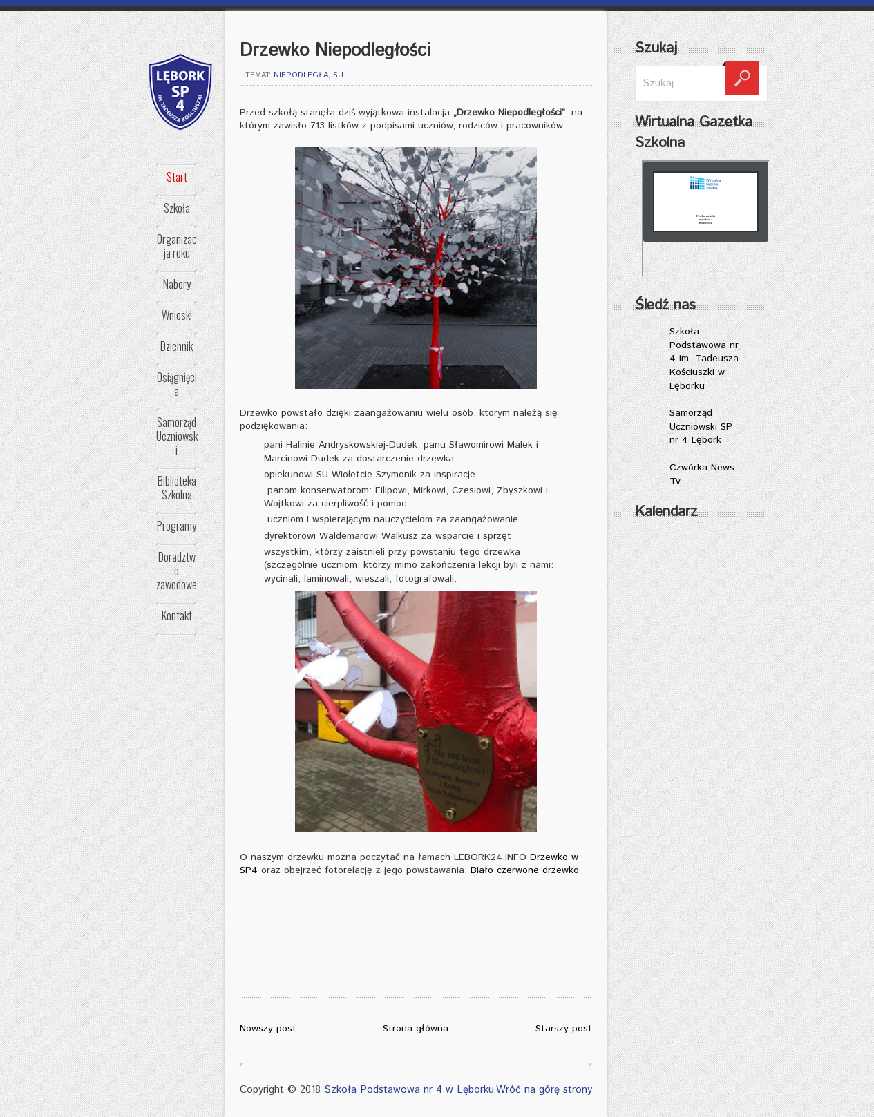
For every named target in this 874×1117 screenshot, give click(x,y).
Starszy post (563, 1028)
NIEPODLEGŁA (301, 75)
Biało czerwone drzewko (525, 870)
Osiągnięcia (177, 384)
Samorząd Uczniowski (177, 436)
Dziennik (176, 346)
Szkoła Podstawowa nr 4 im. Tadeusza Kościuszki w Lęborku (704, 358)
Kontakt (177, 615)
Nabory (177, 284)
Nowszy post (268, 1028)
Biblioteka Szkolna (177, 487)
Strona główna (415, 1028)
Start (177, 177)
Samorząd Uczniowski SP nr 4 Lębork (700, 426)
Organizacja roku (177, 246)
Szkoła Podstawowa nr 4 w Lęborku (409, 1089)
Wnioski (177, 315)
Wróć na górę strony (544, 1089)
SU (338, 75)
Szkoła (177, 208)
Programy (176, 525)
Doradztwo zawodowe (176, 570)
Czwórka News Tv (701, 474)
